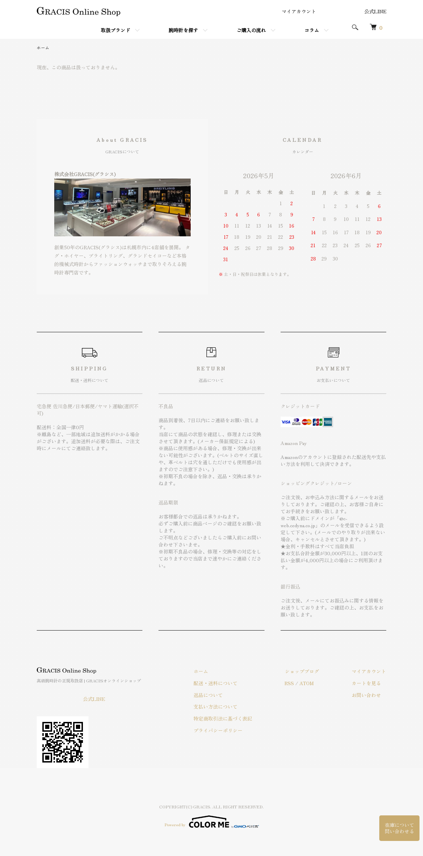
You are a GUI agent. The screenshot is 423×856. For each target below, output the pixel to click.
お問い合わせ (367, 694)
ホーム (43, 47)
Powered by (211, 821)
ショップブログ (304, 671)
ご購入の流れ (251, 30)
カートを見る (367, 683)
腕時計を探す (183, 30)
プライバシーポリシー (220, 730)
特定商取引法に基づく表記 (225, 718)
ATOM (309, 683)
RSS (291, 683)
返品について (211, 694)
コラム (311, 30)
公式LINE (375, 11)
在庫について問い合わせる (399, 827)
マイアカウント (299, 11)
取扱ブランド (115, 30)
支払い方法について (218, 706)
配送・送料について (218, 683)
